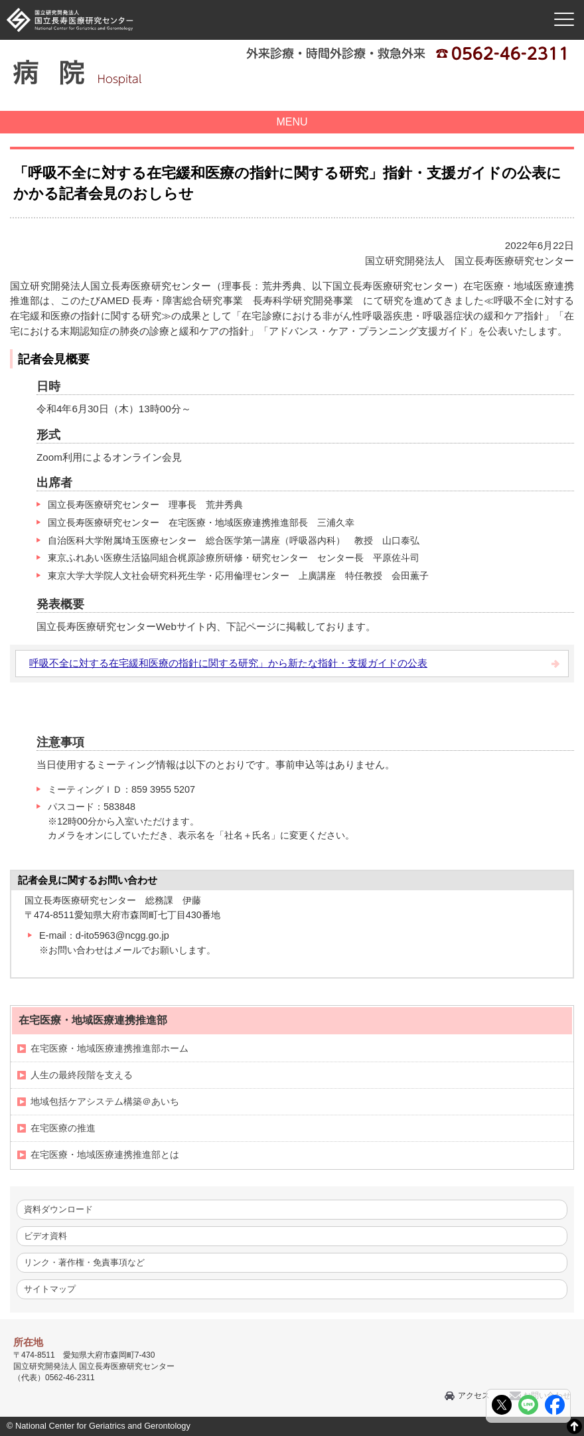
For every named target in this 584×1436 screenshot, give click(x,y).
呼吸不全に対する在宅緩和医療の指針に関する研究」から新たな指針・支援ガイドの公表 (228, 663)
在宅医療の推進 (63, 1128)
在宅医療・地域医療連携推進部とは (105, 1154)
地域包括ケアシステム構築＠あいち (105, 1101)
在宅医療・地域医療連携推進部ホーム (109, 1048)
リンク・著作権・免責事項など (84, 1262)
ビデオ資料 (45, 1236)
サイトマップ (50, 1289)
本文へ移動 (264, 0)
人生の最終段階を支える (82, 1075)
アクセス (474, 1395)
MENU (291, 121)
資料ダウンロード (58, 1209)
